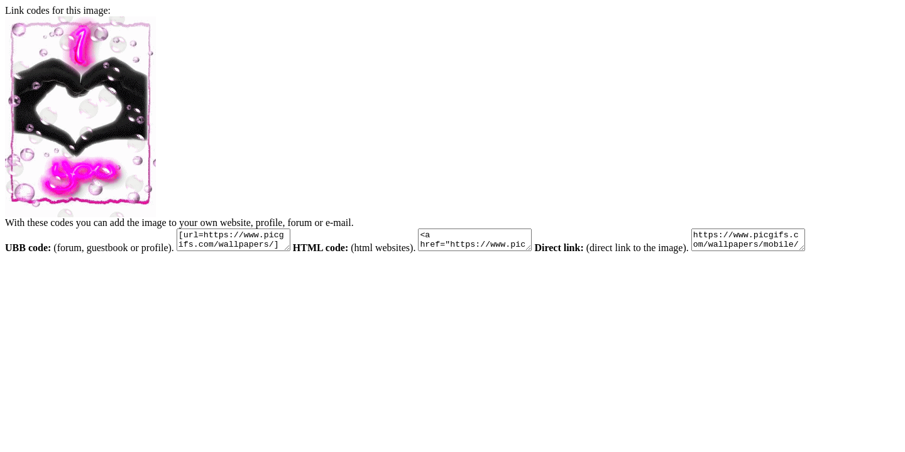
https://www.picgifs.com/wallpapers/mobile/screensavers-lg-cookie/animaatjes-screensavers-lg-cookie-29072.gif (779, 242)
